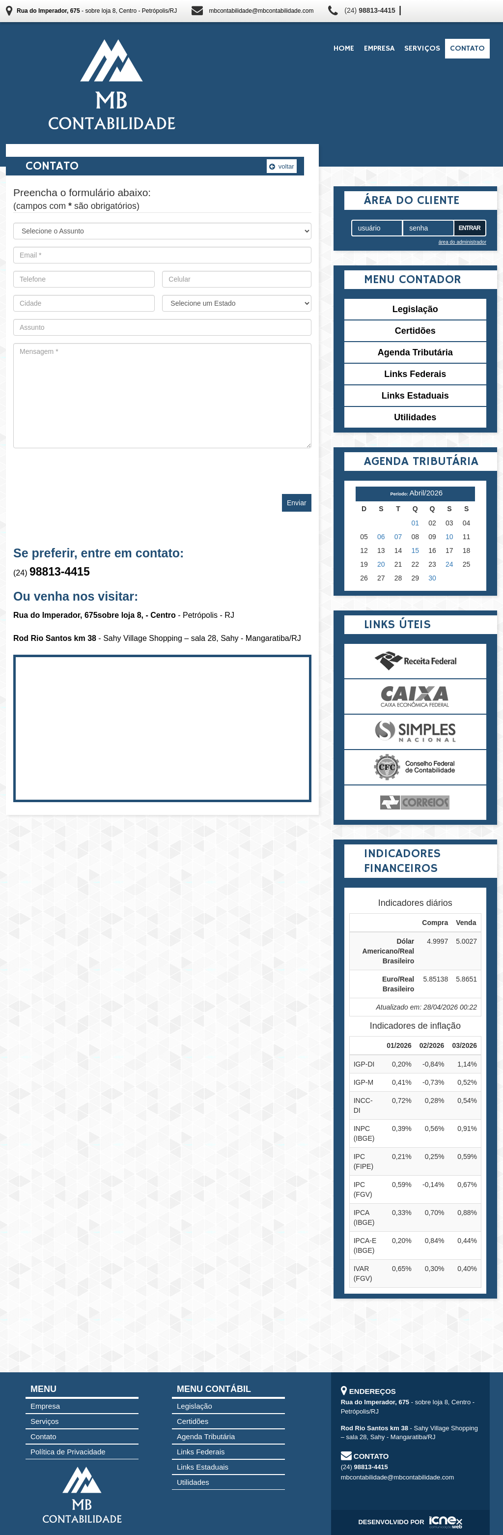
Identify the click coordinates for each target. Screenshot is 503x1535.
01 (415, 523)
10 (449, 537)
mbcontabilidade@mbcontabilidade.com (261, 10)
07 (398, 537)
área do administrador (462, 242)
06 (381, 537)
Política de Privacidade (68, 1452)
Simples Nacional (415, 732)
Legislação (415, 309)
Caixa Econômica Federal (415, 696)
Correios (415, 802)
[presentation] (88, 467)
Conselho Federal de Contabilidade (415, 767)
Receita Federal (415, 661)
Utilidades (415, 417)
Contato (467, 49)
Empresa (379, 49)
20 (381, 564)
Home (344, 49)
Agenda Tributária (415, 352)
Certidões (415, 331)
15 (415, 550)
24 (449, 564)
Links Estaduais (415, 396)
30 (432, 578)
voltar (281, 166)
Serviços (422, 49)
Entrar (469, 228)
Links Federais (415, 374)
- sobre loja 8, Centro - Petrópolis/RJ (97, 10)
